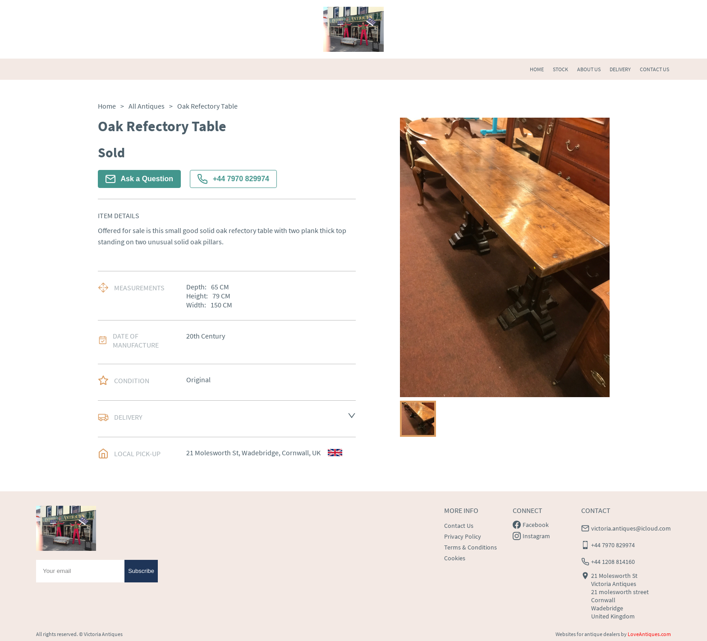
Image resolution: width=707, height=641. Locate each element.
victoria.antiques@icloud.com (631, 528)
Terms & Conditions (470, 547)
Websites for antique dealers (588, 634)
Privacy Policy (462, 536)
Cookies (454, 558)
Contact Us (458, 526)
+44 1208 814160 (613, 562)
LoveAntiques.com (649, 634)
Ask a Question (139, 179)
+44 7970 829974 (233, 179)
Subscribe (141, 571)
